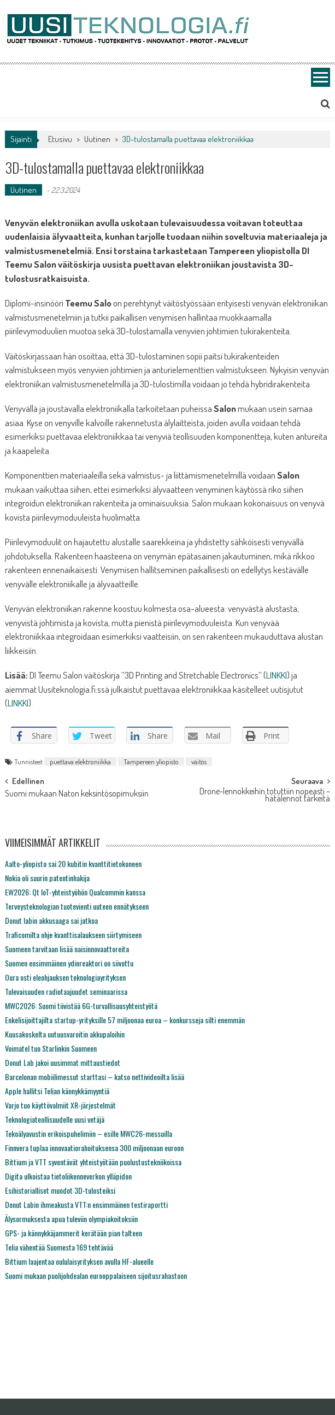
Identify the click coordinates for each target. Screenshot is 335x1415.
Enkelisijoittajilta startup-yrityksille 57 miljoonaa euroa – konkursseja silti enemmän (125, 1019)
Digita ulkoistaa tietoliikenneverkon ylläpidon (68, 1176)
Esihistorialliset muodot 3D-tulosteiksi (60, 1190)
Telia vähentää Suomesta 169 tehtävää (59, 1247)
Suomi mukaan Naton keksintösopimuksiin (77, 794)
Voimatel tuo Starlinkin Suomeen (51, 1048)
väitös (199, 761)
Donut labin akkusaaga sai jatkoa (51, 920)
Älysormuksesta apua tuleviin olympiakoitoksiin (71, 1218)
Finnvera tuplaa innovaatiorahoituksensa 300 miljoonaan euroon (94, 1147)
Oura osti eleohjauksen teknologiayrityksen (65, 977)
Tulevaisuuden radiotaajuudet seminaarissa (66, 991)
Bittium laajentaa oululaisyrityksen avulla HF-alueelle (79, 1261)
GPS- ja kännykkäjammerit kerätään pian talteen (73, 1233)
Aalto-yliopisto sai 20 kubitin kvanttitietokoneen (73, 863)
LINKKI (276, 675)
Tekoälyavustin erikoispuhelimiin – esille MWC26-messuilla (88, 1133)
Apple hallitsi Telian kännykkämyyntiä (57, 1090)
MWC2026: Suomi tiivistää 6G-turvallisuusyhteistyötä (81, 1005)
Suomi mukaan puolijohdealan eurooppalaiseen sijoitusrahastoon (96, 1275)
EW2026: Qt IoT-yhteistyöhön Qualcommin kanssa (75, 892)
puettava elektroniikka (80, 761)
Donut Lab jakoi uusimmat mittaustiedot (62, 1062)
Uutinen (97, 139)
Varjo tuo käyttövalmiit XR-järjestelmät (60, 1105)
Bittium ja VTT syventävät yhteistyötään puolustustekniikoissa (93, 1162)
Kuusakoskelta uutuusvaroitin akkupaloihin (65, 1034)
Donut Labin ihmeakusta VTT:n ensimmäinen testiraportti (86, 1204)
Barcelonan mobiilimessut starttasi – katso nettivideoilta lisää (94, 1076)
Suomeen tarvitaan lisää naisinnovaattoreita (67, 948)
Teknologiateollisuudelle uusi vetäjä (54, 1119)
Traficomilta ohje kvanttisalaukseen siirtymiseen (73, 934)
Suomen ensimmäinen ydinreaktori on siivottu (69, 963)
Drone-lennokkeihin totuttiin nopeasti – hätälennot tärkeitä (264, 796)
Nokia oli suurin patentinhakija (47, 877)
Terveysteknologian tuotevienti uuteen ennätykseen (77, 906)
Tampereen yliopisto (151, 761)
